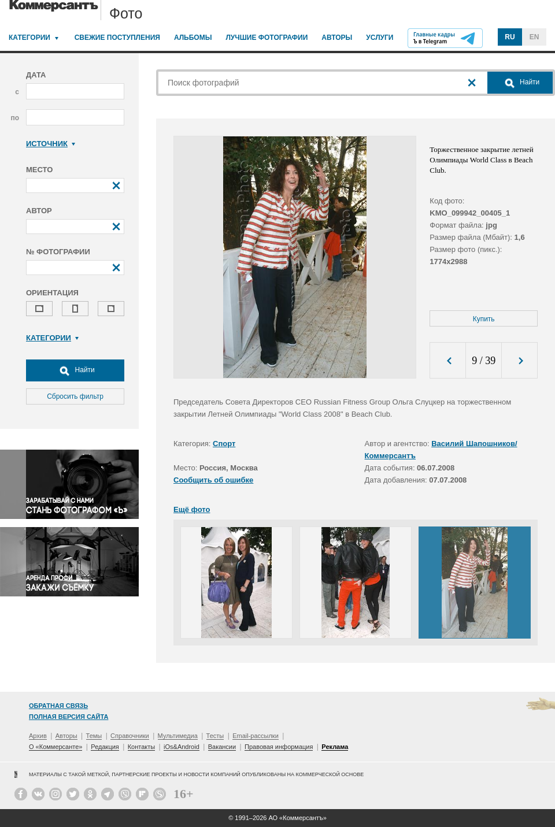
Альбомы (193, 38)
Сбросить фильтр (75, 396)
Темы (94, 735)
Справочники (129, 735)
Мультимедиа (178, 735)
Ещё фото (191, 509)
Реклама (334, 746)
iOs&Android (181, 746)
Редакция (105, 746)
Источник (50, 143)
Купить (484, 319)
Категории (29, 38)
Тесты (215, 735)
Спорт (224, 443)
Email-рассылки (255, 735)
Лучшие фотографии (266, 38)
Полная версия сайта (68, 716)
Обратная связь (58, 705)
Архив (38, 735)
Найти (75, 370)
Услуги (379, 38)
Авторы (336, 38)
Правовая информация (279, 746)
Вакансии (222, 746)
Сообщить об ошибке (213, 480)
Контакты (142, 746)
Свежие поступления (117, 38)
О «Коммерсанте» (55, 746)
